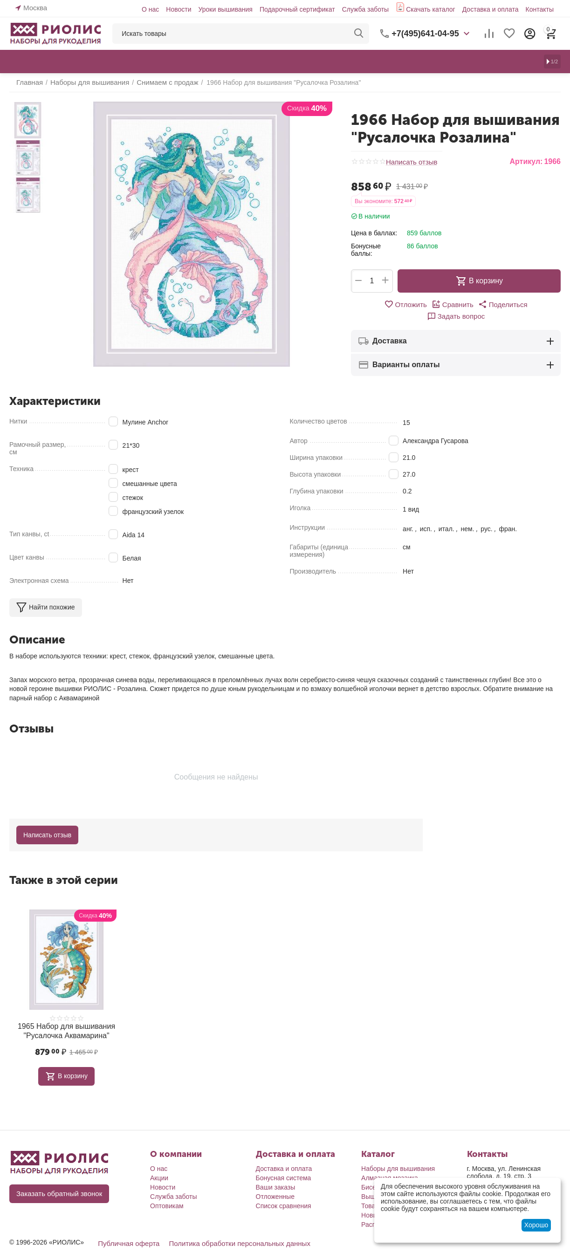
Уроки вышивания (225, 9)
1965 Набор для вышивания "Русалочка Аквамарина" (66, 1018)
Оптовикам (167, 1191)
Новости (178, 9)
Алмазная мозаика (389, 1163)
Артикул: (526, 161)
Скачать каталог (430, 9)
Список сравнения (283, 1191)
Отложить (378, 304)
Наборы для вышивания (398, 1154)
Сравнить (423, 304)
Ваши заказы (275, 1173)
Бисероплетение (386, 1173)
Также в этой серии (63, 868)
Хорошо (536, 1225)
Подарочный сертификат (297, 9)
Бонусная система (283, 1163)
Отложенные (275, 1182)
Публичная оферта (127, 1228)
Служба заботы (365, 9)
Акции (159, 1163)
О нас (150, 9)
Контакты (539, 9)
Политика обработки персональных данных (231, 1228)
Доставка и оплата (490, 9)
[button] (470, 304)
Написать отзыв (410, 161)
